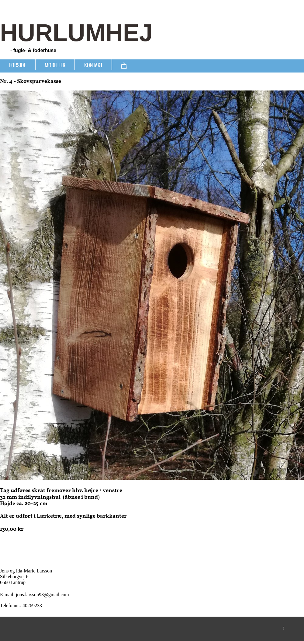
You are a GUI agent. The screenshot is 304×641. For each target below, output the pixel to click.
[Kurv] (124, 64)
